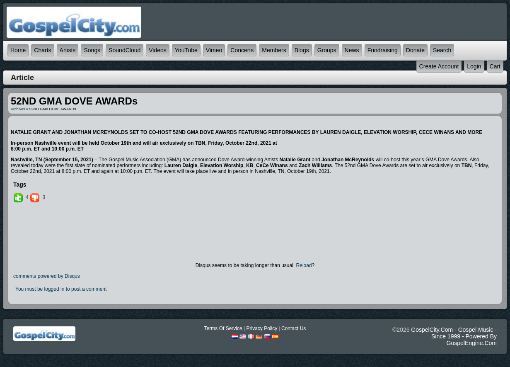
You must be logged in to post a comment (60, 289)
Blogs (302, 50)
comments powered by (46, 276)
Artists (68, 50)
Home (18, 50)
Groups (326, 50)
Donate (415, 50)
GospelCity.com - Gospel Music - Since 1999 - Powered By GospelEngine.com (454, 336)
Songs (92, 50)
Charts (42, 50)
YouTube (186, 50)
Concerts (242, 50)
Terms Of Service (223, 328)
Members (274, 50)
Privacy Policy (261, 328)
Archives (18, 109)
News (352, 50)
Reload (304, 265)
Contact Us (293, 328)
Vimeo (214, 50)
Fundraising (382, 50)
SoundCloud (124, 50)
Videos (158, 50)
